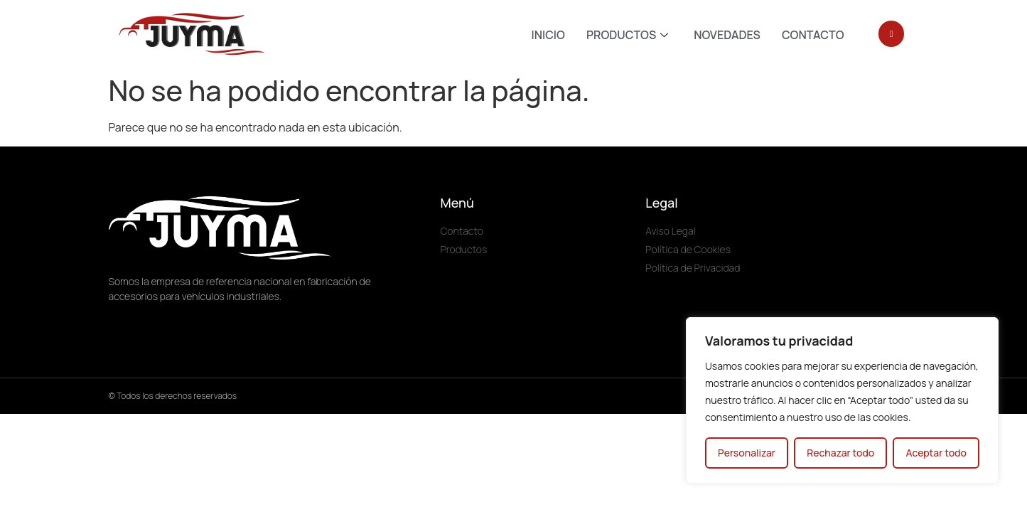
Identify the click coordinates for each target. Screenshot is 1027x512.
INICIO (548, 35)
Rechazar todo (840, 452)
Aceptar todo (935, 452)
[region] (842, 400)
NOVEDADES (727, 35)
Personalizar (746, 452)
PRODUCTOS (627, 35)
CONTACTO (813, 35)
